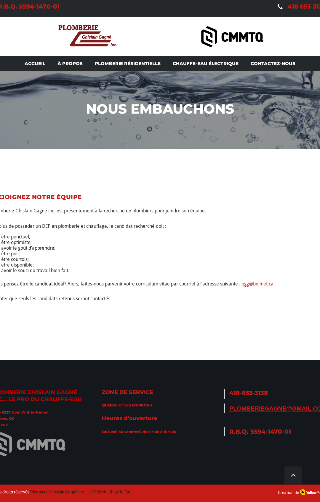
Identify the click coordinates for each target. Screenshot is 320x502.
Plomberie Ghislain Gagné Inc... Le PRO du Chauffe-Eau (81, 492)
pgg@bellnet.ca (257, 284)
